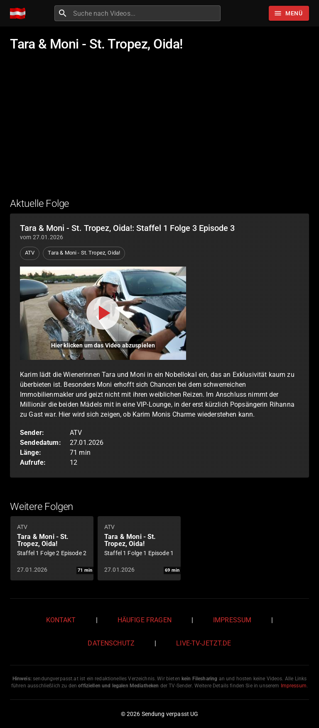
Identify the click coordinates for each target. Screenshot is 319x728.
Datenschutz (111, 643)
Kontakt (61, 620)
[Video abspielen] (103, 313)
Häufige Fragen (145, 620)
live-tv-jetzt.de (203, 643)
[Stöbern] (289, 13)
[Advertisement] (159, 130)
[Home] (19, 13)
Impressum (232, 620)
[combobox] (146, 13)
